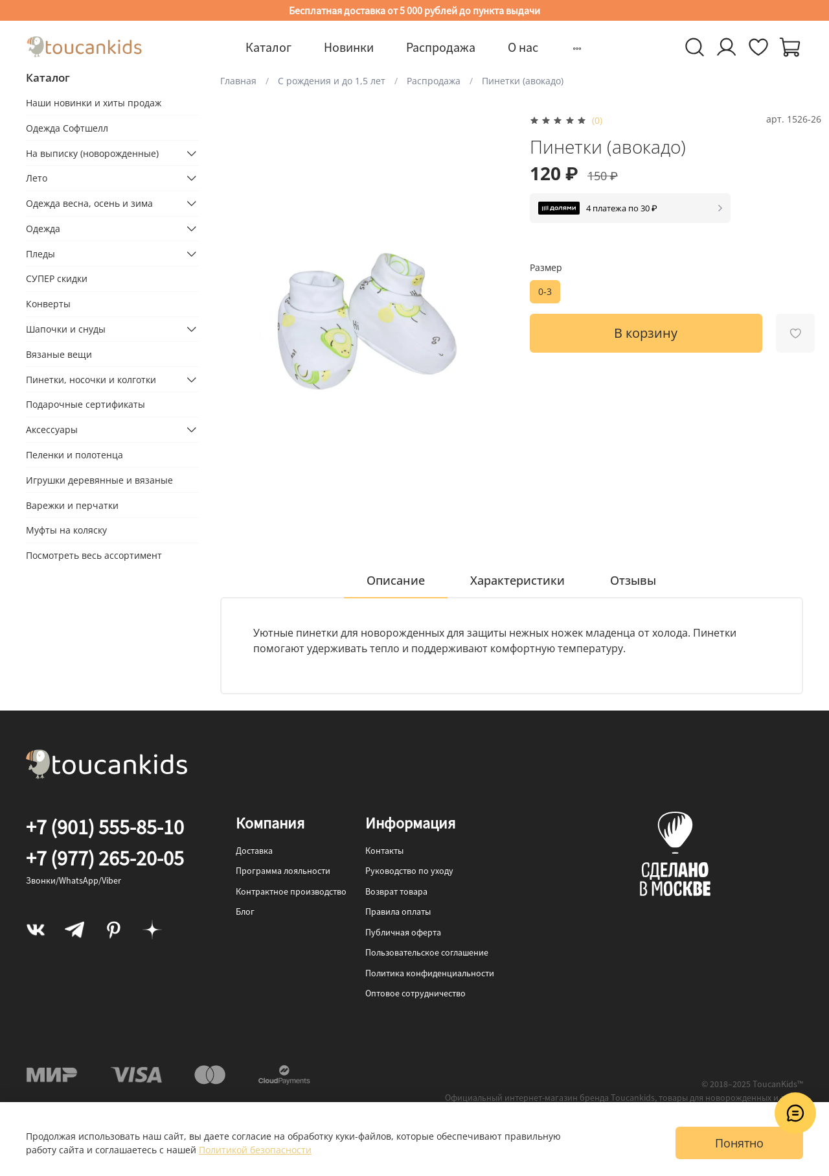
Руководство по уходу (409, 870)
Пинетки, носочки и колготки (91, 379)
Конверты (48, 304)
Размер (546, 268)
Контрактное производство (291, 891)
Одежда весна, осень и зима (89, 203)
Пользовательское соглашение (426, 952)
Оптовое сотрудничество (415, 993)
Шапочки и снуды (66, 329)
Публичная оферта (403, 932)
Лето (36, 178)
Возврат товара (396, 891)
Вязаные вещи (59, 354)
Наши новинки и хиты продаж (93, 103)
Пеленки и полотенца (74, 455)
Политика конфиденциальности (429, 973)
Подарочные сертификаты (85, 405)
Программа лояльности (283, 870)
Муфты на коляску (66, 530)
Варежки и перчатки (72, 505)
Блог (245, 911)
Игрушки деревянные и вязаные (99, 480)
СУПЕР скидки (56, 279)
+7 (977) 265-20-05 (105, 858)
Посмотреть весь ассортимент (94, 555)
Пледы (40, 254)
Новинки (349, 47)
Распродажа (440, 47)
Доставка (254, 850)
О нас (523, 47)
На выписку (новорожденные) (92, 153)
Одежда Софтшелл (67, 128)
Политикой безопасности (255, 1150)
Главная (238, 81)
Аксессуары (52, 429)
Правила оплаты (398, 911)
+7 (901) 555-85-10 (105, 827)
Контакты (384, 850)
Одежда (43, 228)
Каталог (268, 47)
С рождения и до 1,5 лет (331, 81)
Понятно (739, 1143)
